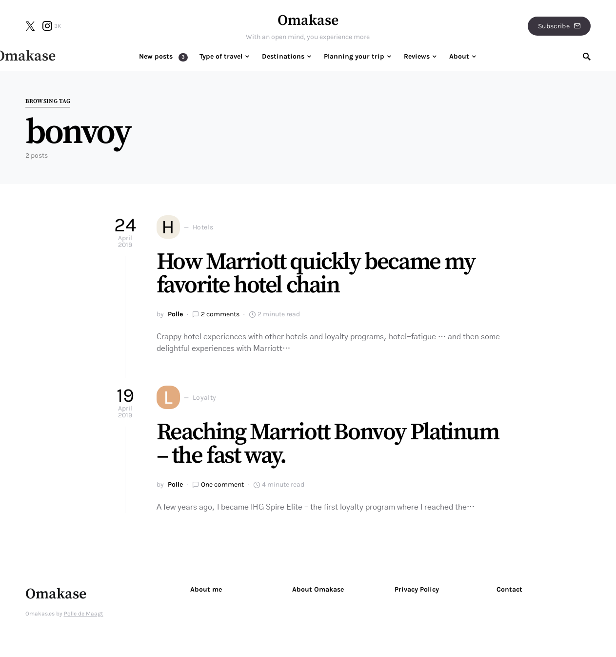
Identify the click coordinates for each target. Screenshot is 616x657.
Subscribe (559, 26)
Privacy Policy (417, 589)
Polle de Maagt (83, 613)
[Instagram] (51, 26)
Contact (509, 589)
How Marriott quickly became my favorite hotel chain (316, 273)
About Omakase (318, 589)
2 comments (220, 314)
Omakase (308, 20)
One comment (222, 484)
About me (206, 589)
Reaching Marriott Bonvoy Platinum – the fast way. (328, 444)
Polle (175, 314)
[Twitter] (30, 26)
